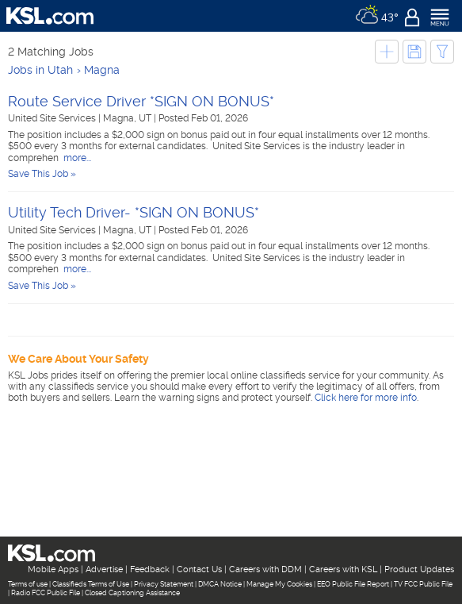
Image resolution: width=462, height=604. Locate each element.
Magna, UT (128, 118)
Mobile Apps (53, 569)
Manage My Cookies (279, 584)
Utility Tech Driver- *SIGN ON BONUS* (133, 212)
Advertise (104, 569)
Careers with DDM (265, 569)
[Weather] (377, 16)
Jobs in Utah (40, 69)
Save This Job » (42, 173)
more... (76, 158)
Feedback (150, 569)
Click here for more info (366, 397)
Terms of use (28, 584)
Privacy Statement (163, 584)
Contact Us (199, 569)
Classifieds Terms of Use (90, 584)
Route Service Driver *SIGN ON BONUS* (141, 101)
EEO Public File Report (353, 584)
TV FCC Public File (423, 584)
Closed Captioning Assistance (132, 593)
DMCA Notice (220, 584)
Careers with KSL (343, 569)
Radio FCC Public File (45, 593)
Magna (102, 69)
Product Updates (419, 569)
